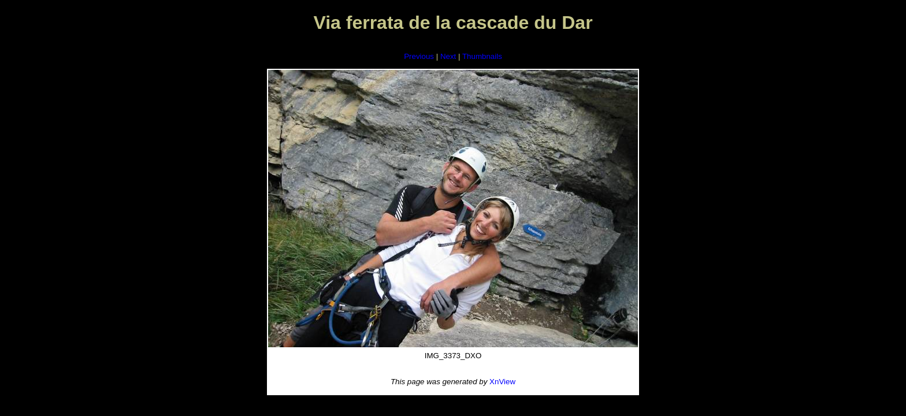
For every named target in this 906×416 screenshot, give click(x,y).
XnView (502, 381)
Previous (419, 56)
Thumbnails (482, 56)
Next (448, 56)
